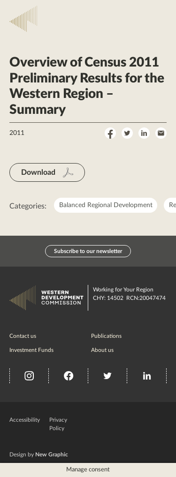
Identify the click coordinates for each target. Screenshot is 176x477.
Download (38, 172)
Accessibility (24, 420)
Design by (38, 454)
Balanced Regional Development (106, 205)
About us (102, 350)
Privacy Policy (58, 424)
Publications (106, 336)
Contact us (22, 336)
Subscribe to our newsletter (88, 251)
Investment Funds (31, 350)
